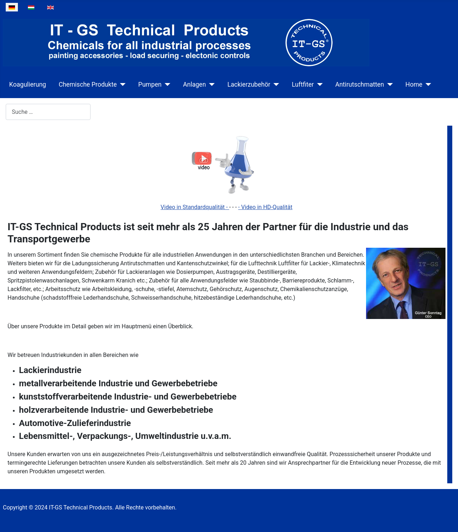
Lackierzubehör (248, 84)
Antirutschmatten (359, 84)
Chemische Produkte (88, 84)
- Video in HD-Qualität (265, 207)
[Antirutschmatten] (388, 84)
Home (413, 84)
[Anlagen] (210, 84)
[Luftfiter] (318, 84)
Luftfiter (302, 84)
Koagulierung (27, 84)
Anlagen (194, 84)
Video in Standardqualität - (195, 207)
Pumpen (149, 84)
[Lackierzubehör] (274, 84)
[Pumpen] (165, 84)
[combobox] (48, 112)
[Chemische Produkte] (121, 84)
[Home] (426, 84)
